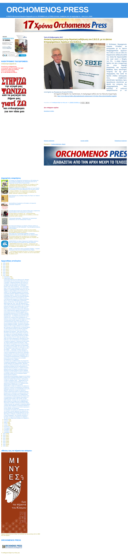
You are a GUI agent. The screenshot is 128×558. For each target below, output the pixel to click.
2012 (4, 267)
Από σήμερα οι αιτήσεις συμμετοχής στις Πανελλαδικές (16, 345)
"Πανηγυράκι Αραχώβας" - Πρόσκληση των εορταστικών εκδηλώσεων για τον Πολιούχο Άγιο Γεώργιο (23, 219)
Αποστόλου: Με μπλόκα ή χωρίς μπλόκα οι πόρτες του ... (16, 332)
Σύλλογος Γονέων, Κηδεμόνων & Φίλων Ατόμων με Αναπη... (17, 318)
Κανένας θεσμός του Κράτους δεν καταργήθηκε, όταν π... (16, 355)
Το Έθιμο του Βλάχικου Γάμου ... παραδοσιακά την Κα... (16, 380)
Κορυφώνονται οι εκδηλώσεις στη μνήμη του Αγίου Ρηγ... (16, 393)
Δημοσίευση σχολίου (49, 111)
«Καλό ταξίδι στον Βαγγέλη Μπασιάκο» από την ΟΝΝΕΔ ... (17, 304)
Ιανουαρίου (7, 276)
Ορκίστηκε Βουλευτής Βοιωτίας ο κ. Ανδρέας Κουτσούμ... (16, 367)
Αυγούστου (7, 426)
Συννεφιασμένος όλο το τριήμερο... (11, 359)
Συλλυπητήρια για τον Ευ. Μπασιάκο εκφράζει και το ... (16, 311)
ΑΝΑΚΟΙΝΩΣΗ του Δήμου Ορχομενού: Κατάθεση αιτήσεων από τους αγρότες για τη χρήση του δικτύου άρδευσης (23, 241)
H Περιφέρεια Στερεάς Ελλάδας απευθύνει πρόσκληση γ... (17, 372)
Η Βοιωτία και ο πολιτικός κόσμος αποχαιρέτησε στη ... (16, 317)
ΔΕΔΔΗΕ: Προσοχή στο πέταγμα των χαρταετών (15, 390)
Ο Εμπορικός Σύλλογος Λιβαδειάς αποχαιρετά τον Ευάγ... (17, 293)
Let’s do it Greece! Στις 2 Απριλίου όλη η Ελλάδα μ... (15, 330)
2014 (4, 270)
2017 (4, 275)
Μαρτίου (6, 419)
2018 (4, 433)
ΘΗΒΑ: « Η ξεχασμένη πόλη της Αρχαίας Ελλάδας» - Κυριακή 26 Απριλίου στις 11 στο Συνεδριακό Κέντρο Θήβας (24, 249)
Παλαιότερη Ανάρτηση (121, 140)
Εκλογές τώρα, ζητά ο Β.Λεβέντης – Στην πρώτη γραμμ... (16, 286)
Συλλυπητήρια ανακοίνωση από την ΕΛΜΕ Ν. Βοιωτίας (16, 313)
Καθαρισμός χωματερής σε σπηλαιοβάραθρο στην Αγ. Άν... (17, 388)
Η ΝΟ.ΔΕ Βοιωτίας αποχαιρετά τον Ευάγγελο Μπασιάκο (16, 299)
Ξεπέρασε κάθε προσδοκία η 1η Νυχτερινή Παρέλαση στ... (17, 405)
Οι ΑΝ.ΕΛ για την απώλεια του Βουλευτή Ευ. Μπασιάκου (16, 309)
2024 (4, 442)
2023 (4, 441)
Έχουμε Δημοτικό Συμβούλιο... (10, 374)
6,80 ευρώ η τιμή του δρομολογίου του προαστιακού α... (16, 339)
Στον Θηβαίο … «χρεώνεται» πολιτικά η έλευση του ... (16, 349)
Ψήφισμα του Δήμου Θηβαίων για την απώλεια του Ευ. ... (16, 290)
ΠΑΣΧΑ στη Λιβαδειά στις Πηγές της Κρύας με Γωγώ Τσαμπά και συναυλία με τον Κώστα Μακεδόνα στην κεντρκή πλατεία (24, 188)
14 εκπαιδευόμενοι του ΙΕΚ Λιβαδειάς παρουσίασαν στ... (16, 397)
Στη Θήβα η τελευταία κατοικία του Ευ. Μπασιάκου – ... (16, 285)
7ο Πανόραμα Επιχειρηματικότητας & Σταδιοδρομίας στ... (16, 356)
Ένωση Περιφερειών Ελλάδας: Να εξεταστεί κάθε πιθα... (16, 323)
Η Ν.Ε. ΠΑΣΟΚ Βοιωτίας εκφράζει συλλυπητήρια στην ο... (17, 310)
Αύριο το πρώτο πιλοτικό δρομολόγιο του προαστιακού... (16, 288)
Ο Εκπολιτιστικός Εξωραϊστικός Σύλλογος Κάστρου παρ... (17, 395)
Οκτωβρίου (7, 429)
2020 (4, 436)
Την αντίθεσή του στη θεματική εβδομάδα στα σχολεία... (16, 334)
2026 (4, 445)
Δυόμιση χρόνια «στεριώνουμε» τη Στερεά (13, 384)
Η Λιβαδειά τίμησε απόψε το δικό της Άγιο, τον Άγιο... (15, 398)
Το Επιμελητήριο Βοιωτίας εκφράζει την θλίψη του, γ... (16, 320)
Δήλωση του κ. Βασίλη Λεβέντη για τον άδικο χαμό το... (16, 307)
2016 (4, 273)
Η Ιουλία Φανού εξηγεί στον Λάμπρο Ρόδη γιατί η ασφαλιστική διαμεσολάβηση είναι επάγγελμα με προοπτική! (24, 211)
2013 (4, 269)
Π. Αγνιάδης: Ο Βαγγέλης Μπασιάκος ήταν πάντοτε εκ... (16, 282)
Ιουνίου (6, 423)
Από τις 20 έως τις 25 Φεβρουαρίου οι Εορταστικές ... (16, 300)
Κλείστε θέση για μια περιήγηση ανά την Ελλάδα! (15, 358)
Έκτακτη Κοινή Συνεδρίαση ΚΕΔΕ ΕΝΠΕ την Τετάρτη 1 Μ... (17, 377)
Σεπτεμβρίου (7, 428)
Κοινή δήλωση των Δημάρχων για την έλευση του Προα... (16, 344)
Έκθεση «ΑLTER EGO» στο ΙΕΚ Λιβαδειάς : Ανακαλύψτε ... (17, 302)
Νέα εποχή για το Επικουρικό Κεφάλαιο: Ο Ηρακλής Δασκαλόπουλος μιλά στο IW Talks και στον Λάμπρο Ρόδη (23, 234)
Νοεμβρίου (7, 430)
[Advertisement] (86, 125)
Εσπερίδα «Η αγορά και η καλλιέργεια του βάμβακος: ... (16, 416)
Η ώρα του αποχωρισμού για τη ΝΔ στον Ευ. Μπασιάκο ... (17, 352)
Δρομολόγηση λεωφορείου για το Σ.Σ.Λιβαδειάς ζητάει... (16, 383)
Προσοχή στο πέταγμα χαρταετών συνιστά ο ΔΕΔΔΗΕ (16, 370)
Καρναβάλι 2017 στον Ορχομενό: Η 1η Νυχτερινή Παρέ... (16, 314)
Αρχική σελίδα (84, 140)
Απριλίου (6, 421)
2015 (4, 272)
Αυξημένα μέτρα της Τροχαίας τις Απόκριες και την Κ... (16, 369)
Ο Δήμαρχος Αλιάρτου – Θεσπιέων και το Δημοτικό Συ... (16, 295)
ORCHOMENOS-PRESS (47, 9)
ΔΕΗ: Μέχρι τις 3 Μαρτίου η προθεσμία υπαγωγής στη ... (16, 413)
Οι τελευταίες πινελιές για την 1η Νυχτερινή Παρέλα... (16, 373)
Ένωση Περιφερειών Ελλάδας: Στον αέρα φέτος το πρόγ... (17, 346)
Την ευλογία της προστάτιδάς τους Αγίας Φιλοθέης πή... (16, 350)
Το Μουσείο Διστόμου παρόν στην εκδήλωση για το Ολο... (17, 321)
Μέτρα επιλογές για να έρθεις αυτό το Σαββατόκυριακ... (16, 394)
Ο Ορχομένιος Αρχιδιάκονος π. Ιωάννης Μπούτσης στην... (17, 362)
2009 (4, 263)
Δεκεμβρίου (7, 432)
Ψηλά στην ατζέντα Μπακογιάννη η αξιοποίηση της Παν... (17, 338)
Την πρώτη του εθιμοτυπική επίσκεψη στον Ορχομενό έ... (16, 418)
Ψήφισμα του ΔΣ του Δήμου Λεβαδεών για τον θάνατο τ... (16, 325)
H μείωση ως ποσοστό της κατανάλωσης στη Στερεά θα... (17, 387)
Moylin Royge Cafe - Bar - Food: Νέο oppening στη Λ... (16, 303)
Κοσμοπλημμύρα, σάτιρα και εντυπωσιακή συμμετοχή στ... (17, 406)
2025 (4, 444)
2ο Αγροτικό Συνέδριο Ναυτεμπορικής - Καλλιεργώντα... (16, 378)
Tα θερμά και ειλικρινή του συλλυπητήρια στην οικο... (15, 297)
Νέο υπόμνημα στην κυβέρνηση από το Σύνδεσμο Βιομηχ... (17, 327)
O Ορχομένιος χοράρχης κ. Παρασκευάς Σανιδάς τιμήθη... (17, 341)
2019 (4, 435)
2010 (4, 264)
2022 (4, 439)
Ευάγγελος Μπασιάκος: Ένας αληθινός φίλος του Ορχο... (16, 306)
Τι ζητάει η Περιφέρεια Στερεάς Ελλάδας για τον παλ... (16, 381)
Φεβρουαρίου (7, 278)
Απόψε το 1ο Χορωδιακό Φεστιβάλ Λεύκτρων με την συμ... (17, 289)
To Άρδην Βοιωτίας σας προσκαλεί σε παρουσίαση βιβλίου (17, 404)
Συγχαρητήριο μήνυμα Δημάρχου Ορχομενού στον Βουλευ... (17, 376)
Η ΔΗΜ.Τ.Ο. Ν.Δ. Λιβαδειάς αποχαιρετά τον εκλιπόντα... (16, 292)
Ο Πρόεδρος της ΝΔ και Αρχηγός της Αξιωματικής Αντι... (16, 283)
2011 (4, 266)
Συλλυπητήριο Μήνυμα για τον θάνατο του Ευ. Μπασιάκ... (17, 279)
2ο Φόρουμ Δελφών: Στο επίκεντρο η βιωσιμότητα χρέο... (16, 353)
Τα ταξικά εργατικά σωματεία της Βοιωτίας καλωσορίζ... (16, 328)
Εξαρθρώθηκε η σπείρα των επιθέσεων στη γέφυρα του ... (17, 385)
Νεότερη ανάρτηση (49, 140)
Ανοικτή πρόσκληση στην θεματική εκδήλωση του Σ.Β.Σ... (17, 412)
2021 (4, 438)
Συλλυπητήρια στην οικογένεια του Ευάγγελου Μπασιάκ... (17, 296)
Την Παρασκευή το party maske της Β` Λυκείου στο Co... (16, 348)
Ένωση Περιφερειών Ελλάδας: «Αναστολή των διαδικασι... (17, 324)
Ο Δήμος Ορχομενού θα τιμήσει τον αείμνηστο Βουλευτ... (16, 391)
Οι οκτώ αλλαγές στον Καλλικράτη (11, 408)
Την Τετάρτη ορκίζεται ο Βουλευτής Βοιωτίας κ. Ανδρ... (16, 342)
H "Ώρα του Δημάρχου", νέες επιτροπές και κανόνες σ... (16, 415)
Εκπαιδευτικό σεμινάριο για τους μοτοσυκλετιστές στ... (16, 366)
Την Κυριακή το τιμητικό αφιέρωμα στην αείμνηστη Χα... (16, 411)
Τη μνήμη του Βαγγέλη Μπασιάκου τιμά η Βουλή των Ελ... (17, 365)
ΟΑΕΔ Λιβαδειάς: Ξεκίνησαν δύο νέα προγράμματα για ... (16, 400)
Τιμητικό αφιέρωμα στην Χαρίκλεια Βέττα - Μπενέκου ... (16, 363)
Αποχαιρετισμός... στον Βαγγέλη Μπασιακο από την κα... (16, 316)
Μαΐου (5, 422)
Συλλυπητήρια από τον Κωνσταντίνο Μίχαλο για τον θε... (16, 281)
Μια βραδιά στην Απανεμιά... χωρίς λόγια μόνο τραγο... (16, 331)
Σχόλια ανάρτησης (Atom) (58, 144)
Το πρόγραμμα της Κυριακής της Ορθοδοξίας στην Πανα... (17, 409)
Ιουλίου (6, 425)
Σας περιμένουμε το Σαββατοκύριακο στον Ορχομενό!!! (16, 360)
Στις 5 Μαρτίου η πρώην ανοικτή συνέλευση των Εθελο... (16, 335)
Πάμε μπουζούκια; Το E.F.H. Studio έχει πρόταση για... (16, 337)
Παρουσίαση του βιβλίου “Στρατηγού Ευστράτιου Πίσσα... (17, 402)
